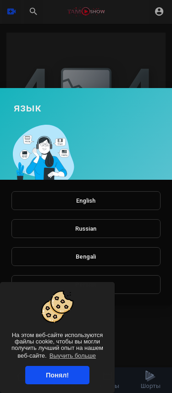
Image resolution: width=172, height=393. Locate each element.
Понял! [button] (57, 375)
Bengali (86, 256)
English (85, 200)
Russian (85, 228)
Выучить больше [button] (73, 355)
